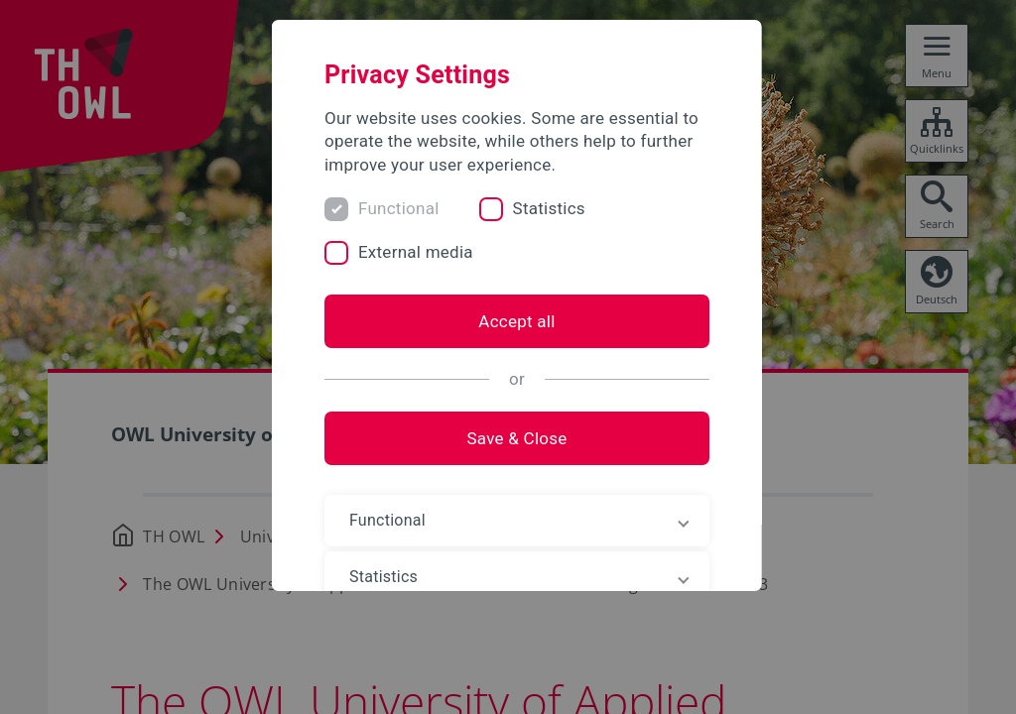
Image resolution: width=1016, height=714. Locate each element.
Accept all (507, 321)
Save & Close (507, 438)
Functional (403, 208)
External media (419, 252)
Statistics (553, 208)
